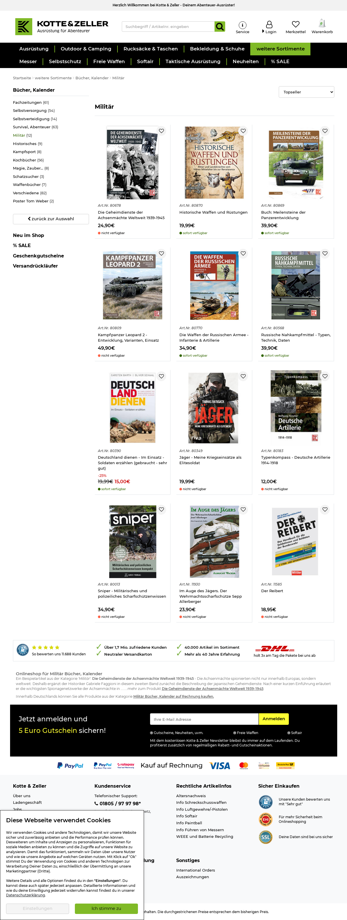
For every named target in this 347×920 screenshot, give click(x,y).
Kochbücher (28, 160)
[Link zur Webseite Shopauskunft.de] (265, 801)
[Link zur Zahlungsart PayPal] (70, 765)
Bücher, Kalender (34, 90)
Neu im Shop (28, 235)
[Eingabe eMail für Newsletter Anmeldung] (204, 719)
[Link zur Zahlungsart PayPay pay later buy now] (102, 765)
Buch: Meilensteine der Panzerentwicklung (283, 215)
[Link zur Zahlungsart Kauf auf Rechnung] (171, 765)
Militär (22, 135)
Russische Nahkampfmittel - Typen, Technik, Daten (296, 337)
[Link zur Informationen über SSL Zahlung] (265, 836)
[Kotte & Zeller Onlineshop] (61, 26)
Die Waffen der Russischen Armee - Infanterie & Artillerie (214, 337)
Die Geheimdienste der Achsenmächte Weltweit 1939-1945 (131, 215)
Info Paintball (189, 823)
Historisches (27, 143)
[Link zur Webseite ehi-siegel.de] (265, 819)
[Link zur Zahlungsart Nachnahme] (285, 765)
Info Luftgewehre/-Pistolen (202, 809)
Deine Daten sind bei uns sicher (306, 837)
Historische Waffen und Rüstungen (213, 212)
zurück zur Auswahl (51, 218)
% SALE (22, 245)
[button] (33, 49)
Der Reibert (272, 590)
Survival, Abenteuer (35, 127)
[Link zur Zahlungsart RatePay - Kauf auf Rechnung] (126, 765)
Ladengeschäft (27, 802)
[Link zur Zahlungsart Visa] (219, 765)
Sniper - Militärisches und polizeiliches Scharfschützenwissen (132, 593)
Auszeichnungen (192, 876)
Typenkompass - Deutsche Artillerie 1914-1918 (295, 460)
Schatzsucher (28, 176)
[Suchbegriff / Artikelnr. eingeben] (168, 26)
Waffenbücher (29, 184)
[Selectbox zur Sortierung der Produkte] (306, 92)
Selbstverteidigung (35, 119)
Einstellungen (37, 908)
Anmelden (275, 718)
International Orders (195, 870)
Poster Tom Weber (33, 201)
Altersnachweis (191, 795)
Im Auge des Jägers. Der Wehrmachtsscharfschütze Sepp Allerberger (210, 596)
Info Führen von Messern (200, 829)
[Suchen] (220, 26)
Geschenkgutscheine (38, 256)
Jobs (17, 809)
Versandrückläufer (35, 266)
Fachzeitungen (31, 102)
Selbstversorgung (34, 110)
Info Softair (186, 816)
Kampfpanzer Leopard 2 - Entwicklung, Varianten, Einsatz (128, 337)
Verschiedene (30, 193)
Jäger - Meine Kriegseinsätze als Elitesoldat (210, 460)
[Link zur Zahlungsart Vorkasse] (263, 765)
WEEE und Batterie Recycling (204, 836)
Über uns (22, 795)
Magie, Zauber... (31, 168)
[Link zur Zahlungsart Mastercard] (244, 765)
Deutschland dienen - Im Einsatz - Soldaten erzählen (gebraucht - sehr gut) (132, 462)
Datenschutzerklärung (25, 895)
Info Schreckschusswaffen (201, 802)
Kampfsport (27, 152)
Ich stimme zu (106, 908)
